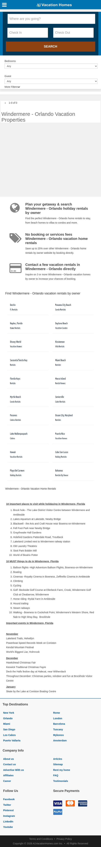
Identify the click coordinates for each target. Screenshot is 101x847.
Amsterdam (60, 740)
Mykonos (58, 735)
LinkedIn (8, 821)
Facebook (9, 799)
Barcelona (59, 723)
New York (8, 712)
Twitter (7, 804)
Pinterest (8, 810)
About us (8, 759)
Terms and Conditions (41, 839)
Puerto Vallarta (11, 740)
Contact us (9, 764)
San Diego (9, 729)
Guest (8, 76)
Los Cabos (9, 735)
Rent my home (61, 770)
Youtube (8, 827)
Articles (57, 759)
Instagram (9, 816)
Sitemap (58, 764)
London (57, 718)
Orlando (8, 718)
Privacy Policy (64, 839)
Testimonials (60, 781)
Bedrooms (10, 61)
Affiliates (8, 775)
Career (7, 781)
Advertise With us (13, 770)
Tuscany (58, 729)
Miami (6, 723)
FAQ (55, 775)
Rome (56, 712)
